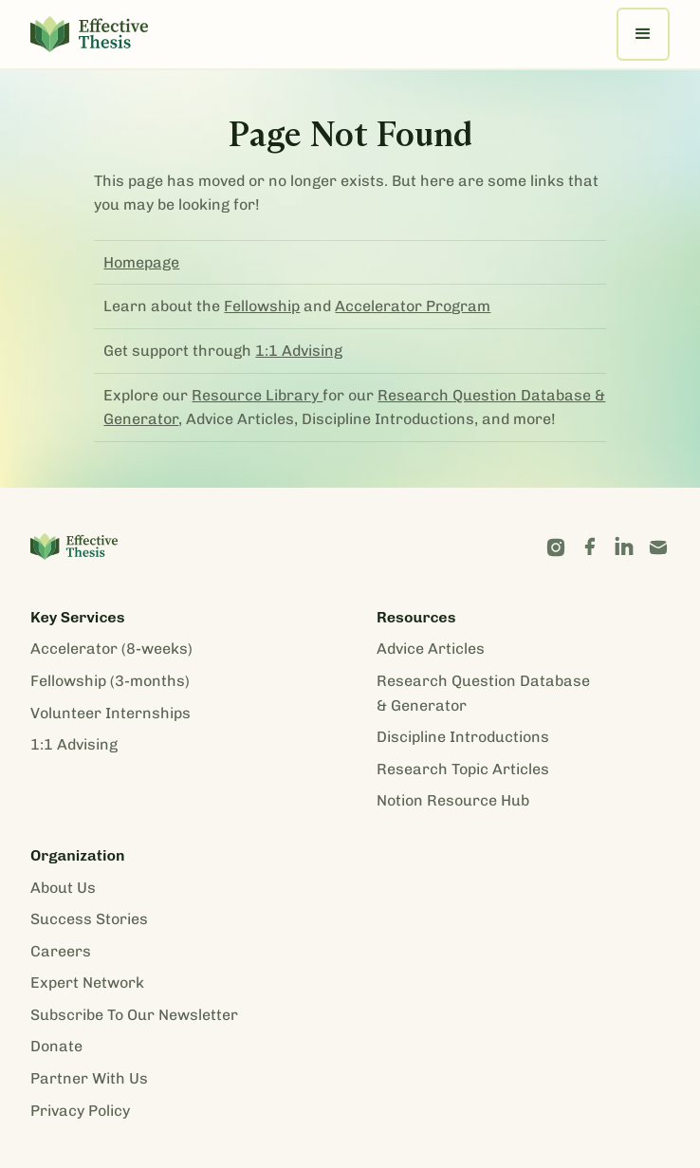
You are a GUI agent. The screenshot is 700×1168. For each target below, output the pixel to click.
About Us (63, 888)
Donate (56, 1046)
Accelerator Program (412, 306)
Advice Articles (431, 649)
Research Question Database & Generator (483, 693)
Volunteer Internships (110, 713)
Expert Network (87, 982)
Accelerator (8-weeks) (111, 649)
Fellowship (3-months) (110, 681)
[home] (89, 34)
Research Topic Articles (463, 769)
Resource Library (257, 395)
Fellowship (262, 306)
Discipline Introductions (463, 737)
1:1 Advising (298, 351)
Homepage (141, 262)
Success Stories (89, 919)
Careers (60, 951)
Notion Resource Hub (453, 800)
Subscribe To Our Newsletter (134, 1015)
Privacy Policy (80, 1111)
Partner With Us (89, 1078)
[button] (643, 34)
